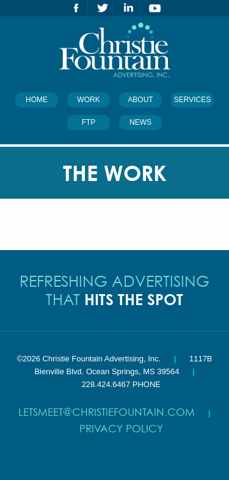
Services (192, 99)
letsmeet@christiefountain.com (106, 411)
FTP (89, 122)
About (140, 99)
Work (88, 99)
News (140, 122)
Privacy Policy (121, 428)
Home (37, 99)
